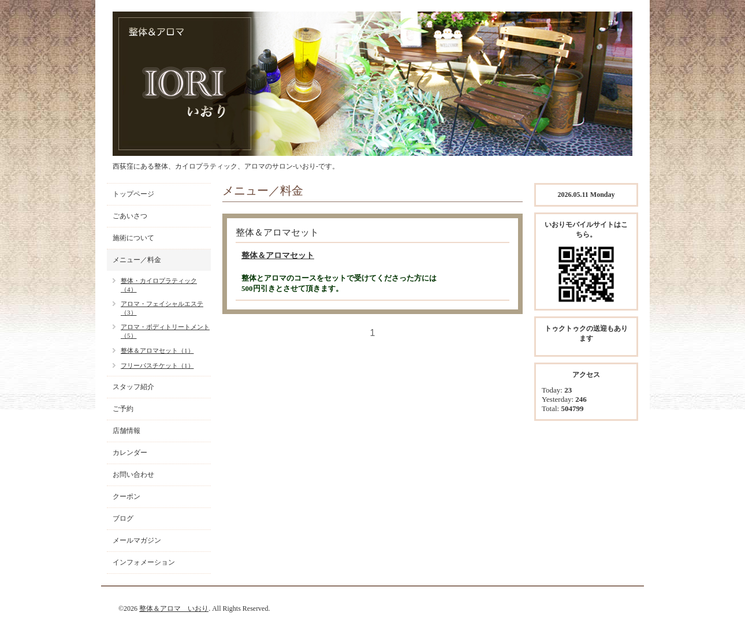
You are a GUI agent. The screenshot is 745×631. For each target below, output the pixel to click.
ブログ (123, 518)
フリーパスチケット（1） (157, 365)
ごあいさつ (130, 216)
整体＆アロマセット (277, 255)
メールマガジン (137, 540)
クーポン (126, 496)
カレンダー (130, 453)
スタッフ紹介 (133, 387)
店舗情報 (126, 431)
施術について (133, 238)
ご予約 (123, 409)
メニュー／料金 (137, 260)
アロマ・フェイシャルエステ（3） (162, 308)
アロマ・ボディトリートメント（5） (165, 331)
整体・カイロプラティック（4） (159, 285)
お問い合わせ (133, 475)
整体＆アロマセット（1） (157, 350)
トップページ (133, 194)
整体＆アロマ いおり (173, 608)
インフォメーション (144, 562)
